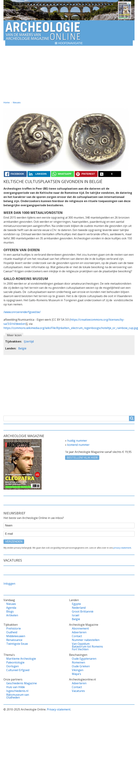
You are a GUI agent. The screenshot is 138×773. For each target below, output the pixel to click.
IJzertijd (29, 341)
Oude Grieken (81, 666)
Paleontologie (15, 662)
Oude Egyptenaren (84, 658)
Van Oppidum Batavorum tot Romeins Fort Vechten (87, 646)
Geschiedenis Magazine (21, 683)
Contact (77, 636)
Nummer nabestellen (85, 640)
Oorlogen (12, 666)
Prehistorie (13, 628)
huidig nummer (77, 440)
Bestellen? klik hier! (82, 457)
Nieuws (17, 102)
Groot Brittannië (82, 611)
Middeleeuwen (15, 636)
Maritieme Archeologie (21, 658)
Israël (75, 615)
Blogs (10, 611)
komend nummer (78, 445)
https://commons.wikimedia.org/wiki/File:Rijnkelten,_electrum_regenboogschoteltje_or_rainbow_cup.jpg (70, 328)
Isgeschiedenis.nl (17, 691)
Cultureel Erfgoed (17, 670)
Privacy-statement (58, 709)
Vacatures (78, 691)
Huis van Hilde (15, 687)
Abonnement (80, 628)
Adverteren (79, 632)
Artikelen (12, 615)
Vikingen (77, 670)
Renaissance (14, 640)
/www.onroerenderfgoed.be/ (22, 312)
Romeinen (78, 662)
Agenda (11, 607)
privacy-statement (122, 547)
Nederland (79, 607)
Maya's (76, 674)
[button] (69, 43)
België (22, 348)
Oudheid (11, 632)
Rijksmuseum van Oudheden (17, 696)
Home (6, 102)
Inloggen (9, 583)
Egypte (76, 604)
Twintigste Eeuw (17, 643)
